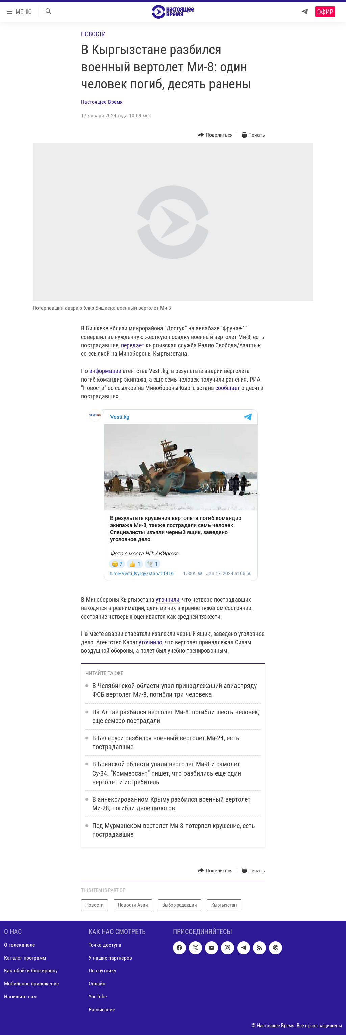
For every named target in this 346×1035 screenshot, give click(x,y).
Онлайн (97, 983)
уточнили (167, 599)
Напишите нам (20, 996)
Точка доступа (105, 945)
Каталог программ (25, 957)
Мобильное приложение (31, 983)
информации (105, 370)
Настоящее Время (102, 102)
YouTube (98, 996)
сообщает (227, 387)
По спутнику (102, 970)
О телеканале (19, 945)
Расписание (102, 1009)
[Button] (215, 135)
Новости (93, 34)
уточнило (150, 642)
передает (132, 345)
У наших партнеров (110, 957)
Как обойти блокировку (31, 970)
